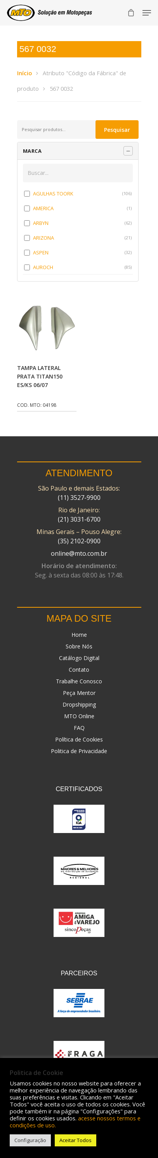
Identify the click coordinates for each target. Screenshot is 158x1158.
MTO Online (79, 716)
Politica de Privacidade (79, 751)
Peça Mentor (79, 693)
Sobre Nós (79, 646)
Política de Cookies (79, 739)
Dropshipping (79, 704)
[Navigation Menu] (146, 13)
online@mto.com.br (79, 553)
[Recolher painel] (128, 151)
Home (79, 634)
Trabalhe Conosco (79, 681)
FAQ (79, 727)
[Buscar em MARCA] (78, 173)
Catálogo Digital (79, 658)
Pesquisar (117, 129)
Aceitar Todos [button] (75, 1140)
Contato (79, 669)
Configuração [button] (30, 1140)
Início (24, 73)
